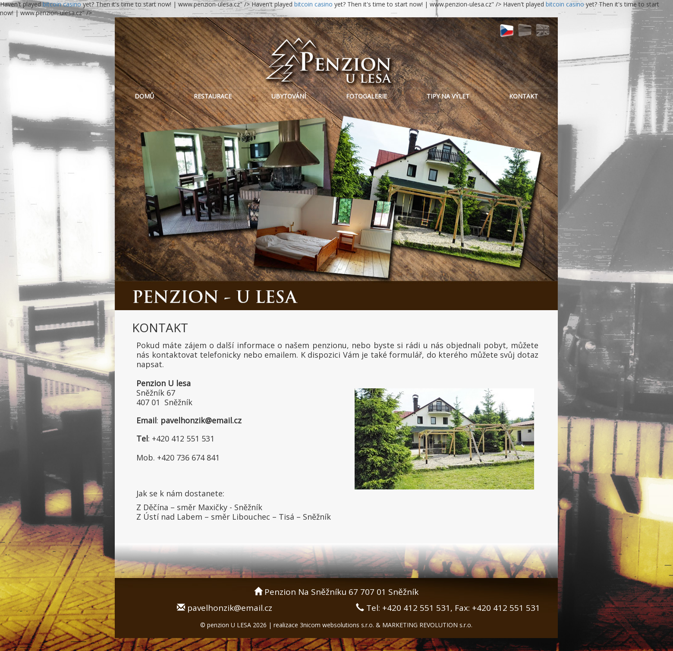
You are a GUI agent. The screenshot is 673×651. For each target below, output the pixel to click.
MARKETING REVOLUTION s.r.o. (427, 625)
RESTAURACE (213, 96)
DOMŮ (144, 96)
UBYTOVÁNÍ (288, 96)
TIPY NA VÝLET (448, 96)
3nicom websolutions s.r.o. (337, 625)
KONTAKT (523, 96)
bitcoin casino (63, 4)
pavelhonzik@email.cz (229, 607)
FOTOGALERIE (366, 96)
